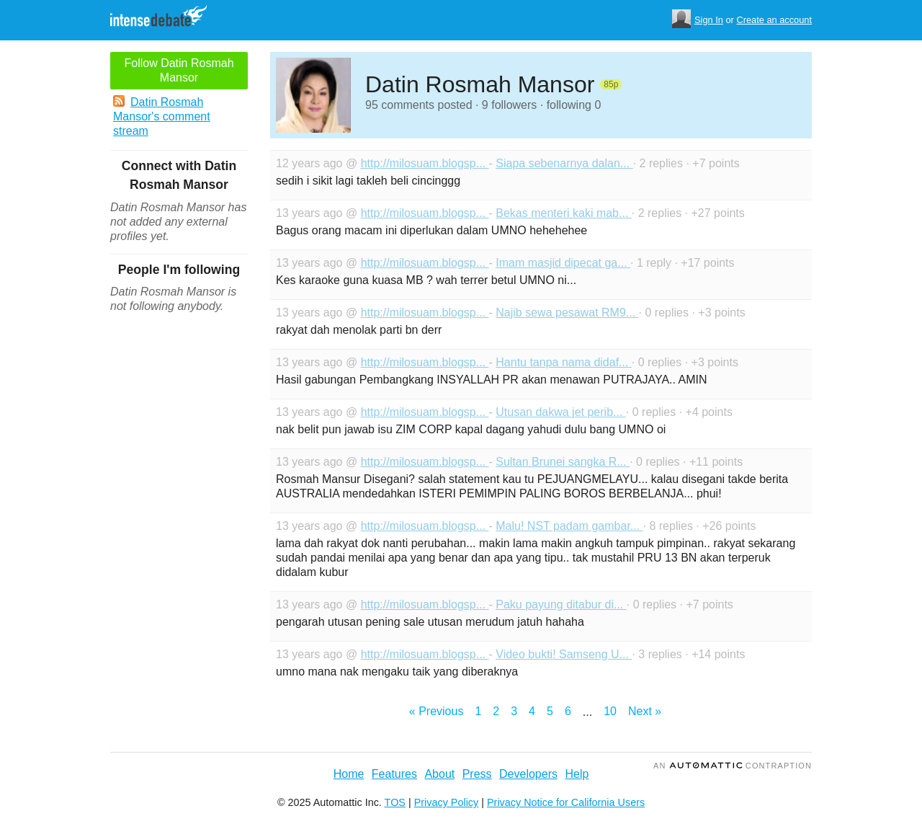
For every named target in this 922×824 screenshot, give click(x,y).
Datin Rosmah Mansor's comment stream (161, 116)
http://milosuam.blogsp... (425, 163)
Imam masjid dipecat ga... (563, 263)
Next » (644, 711)
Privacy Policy (446, 802)
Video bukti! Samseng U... (564, 654)
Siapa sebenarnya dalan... (564, 163)
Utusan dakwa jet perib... (561, 412)
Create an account (774, 19)
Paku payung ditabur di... (561, 604)
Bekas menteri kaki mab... (564, 213)
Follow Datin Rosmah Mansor (178, 70)
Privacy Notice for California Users (566, 802)
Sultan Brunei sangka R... (563, 462)
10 (610, 711)
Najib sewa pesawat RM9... (567, 312)
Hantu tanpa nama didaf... (564, 362)
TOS (395, 802)
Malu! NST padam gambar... (569, 526)
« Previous (436, 711)
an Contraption (732, 765)
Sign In (708, 19)
